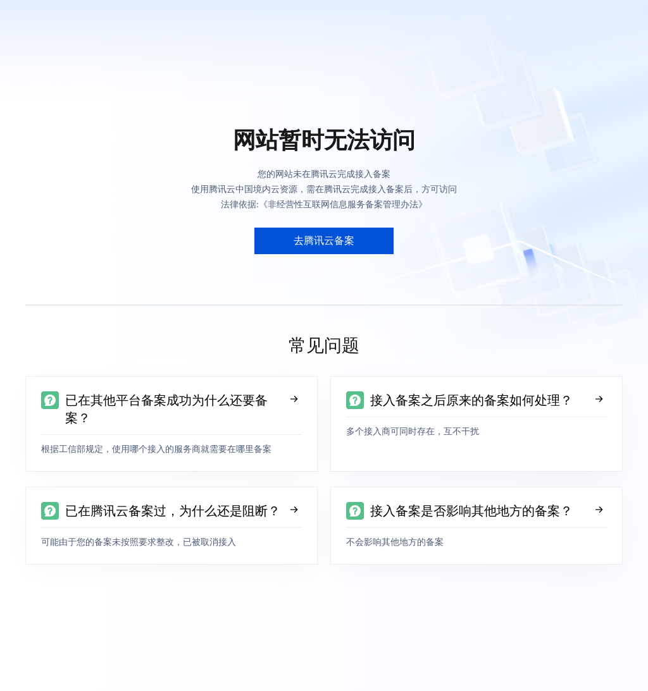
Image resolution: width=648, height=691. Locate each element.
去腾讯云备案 (324, 240)
